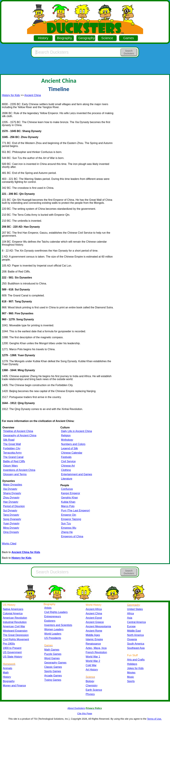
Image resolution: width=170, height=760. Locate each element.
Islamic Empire (94, 639)
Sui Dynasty (10, 510)
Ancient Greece (95, 622)
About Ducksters (76, 708)
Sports (131, 681)
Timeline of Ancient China (18, 431)
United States (135, 609)
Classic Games (53, 667)
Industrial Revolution (15, 622)
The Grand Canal (13, 457)
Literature (66, 478)
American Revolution (15, 617)
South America (135, 643)
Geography (86, 38)
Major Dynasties (12, 484)
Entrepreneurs (52, 616)
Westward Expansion (15, 630)
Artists (48, 607)
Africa (130, 613)
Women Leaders (54, 629)
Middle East (134, 630)
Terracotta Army (12, 452)
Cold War (91, 665)
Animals (7, 668)
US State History (12, 656)
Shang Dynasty (12, 493)
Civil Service (68, 461)
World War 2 (93, 661)
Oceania (132, 639)
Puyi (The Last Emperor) (75, 510)
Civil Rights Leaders (56, 612)
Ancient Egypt (94, 617)
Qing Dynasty (11, 532)
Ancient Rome (94, 630)
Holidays (132, 664)
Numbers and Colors (73, 444)
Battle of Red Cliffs (14, 461)
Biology (90, 681)
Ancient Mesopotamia (98, 626)
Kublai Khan (68, 501)
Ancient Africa (94, 609)
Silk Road (8, 439)
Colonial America (13, 613)
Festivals (66, 457)
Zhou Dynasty (11, 497)
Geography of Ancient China (19, 435)
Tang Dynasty (11, 514)
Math (6, 672)
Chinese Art (68, 465)
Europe (131, 626)
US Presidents (52, 638)
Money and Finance (14, 685)
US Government (12, 652)
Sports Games (52, 671)
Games (128, 38)
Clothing (66, 470)
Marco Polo (68, 506)
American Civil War (14, 626)
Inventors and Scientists (58, 625)
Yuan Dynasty (11, 523)
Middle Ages (93, 635)
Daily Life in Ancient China (76, 431)
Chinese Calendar (71, 452)
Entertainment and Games (76, 474)
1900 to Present (12, 648)
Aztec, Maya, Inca (96, 648)
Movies (131, 672)
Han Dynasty (10, 501)
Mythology (67, 439)
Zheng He (67, 532)
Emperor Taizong (71, 519)
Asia (129, 617)
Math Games (51, 649)
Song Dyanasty (12, 519)
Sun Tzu (66, 523)
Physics (90, 694)
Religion (66, 435)
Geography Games (55, 662)
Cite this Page (84, 713)
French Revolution (96, 652)
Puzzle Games (52, 654)
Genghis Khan (69, 497)
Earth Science (94, 689)
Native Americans (13, 609)
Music (130, 676)
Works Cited (9, 543)
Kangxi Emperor (70, 493)
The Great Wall (12, 444)
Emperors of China (72, 536)
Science (107, 38)
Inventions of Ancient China (19, 470)
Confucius (67, 489)
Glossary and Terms (15, 474)
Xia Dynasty (10, 489)
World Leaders (52, 633)
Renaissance (93, 643)
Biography (64, 38)
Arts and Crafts (136, 659)
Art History (92, 669)
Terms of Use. (154, 718)
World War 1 (93, 656)
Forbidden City (11, 448)
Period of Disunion (14, 506)
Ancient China (32, 95)
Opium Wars (10, 465)
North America (135, 635)
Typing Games (52, 679)
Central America (136, 622)
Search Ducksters (129, 52)
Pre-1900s (9, 643)
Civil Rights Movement (16, 639)
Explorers (49, 620)
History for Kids (11, 95)
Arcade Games (53, 675)
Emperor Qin (68, 514)
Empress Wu (68, 527)
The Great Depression (16, 635)
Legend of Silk (69, 448)
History (43, 38)
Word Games (52, 658)
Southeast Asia (136, 648)
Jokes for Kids (135, 668)
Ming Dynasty (11, 527)
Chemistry (91, 685)
